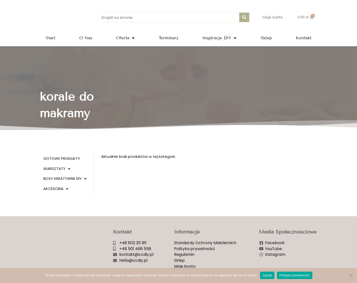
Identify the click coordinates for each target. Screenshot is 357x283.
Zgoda (267, 275)
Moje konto (272, 17)
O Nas (85, 38)
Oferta (125, 38)
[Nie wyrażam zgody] (350, 275)
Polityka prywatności (294, 275)
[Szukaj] (244, 17)
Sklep (266, 38)
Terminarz (168, 38)
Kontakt (303, 38)
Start (50, 38)
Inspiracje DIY (219, 38)
